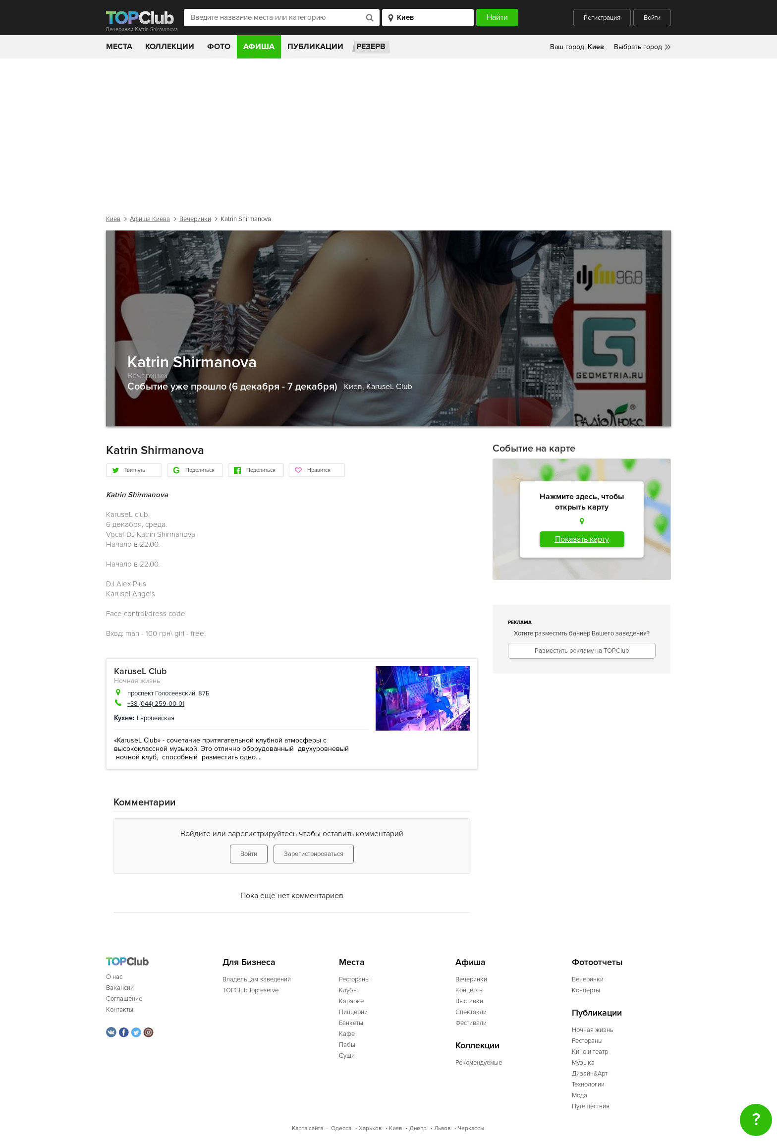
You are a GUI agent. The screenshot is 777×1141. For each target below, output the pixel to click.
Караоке (351, 1001)
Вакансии (120, 988)
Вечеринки (195, 219)
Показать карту (582, 539)
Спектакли (471, 1012)
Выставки (469, 1001)
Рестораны (354, 979)
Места (119, 47)
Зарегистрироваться (313, 854)
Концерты (469, 990)
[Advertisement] (388, 132)
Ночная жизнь (137, 681)
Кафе (347, 1034)
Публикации (315, 47)
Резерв (371, 47)
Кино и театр (590, 1052)
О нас (114, 977)
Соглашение (124, 999)
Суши (347, 1056)
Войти (652, 18)
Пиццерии (353, 1012)
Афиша (259, 47)
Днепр (418, 1128)
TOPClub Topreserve (250, 990)
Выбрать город (638, 47)
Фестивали (471, 1023)
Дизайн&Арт (590, 1074)
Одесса (341, 1128)
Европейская (155, 718)
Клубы (348, 990)
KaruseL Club (389, 387)
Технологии (588, 1084)
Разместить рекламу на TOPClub (582, 651)
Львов (442, 1128)
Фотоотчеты (597, 962)
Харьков (370, 1128)
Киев (113, 219)
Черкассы (471, 1128)
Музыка (583, 1063)
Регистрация (602, 18)
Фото (218, 47)
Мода (579, 1095)
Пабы (347, 1045)
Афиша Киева (150, 219)
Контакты (119, 1010)
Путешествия (591, 1106)
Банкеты (351, 1023)
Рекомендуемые (478, 1063)
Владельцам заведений (256, 979)
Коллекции (169, 47)
